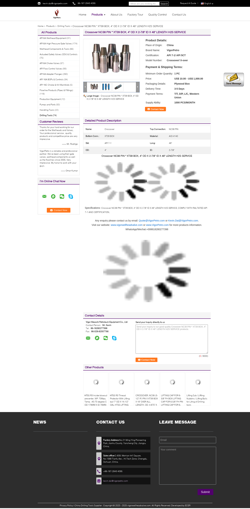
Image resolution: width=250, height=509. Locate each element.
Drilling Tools (63, 26)
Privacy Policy (66, 505)
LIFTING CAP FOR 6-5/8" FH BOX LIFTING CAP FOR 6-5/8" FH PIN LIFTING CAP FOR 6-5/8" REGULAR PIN (172, 401)
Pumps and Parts (48, 104)
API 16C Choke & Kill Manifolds (54, 85)
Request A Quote (188, 3)
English (208, 3)
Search (164, 3)
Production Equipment (50, 99)
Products (97, 14)
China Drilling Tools (84, 505)
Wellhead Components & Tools (54, 49)
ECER (187, 505)
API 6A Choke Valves (50, 63)
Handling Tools (47, 110)
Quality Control (157, 14)
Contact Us (179, 14)
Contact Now (157, 109)
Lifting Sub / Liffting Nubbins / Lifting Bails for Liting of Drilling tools (197, 400)
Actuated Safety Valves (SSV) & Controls (58, 54)
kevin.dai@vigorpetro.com (55, 3)
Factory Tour (135, 14)
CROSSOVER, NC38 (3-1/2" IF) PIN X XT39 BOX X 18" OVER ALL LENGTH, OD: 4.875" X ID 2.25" (147, 401)
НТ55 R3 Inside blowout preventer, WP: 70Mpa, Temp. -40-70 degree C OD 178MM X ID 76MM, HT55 (96, 401)
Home (82, 14)
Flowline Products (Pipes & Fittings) (56, 90)
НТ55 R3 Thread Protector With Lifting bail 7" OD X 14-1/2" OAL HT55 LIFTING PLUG (120, 401)
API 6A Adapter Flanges (51, 74)
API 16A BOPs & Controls (51, 79)
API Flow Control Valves (51, 68)
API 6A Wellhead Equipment (53, 38)
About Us (116, 14)
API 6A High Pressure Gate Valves (56, 43)
